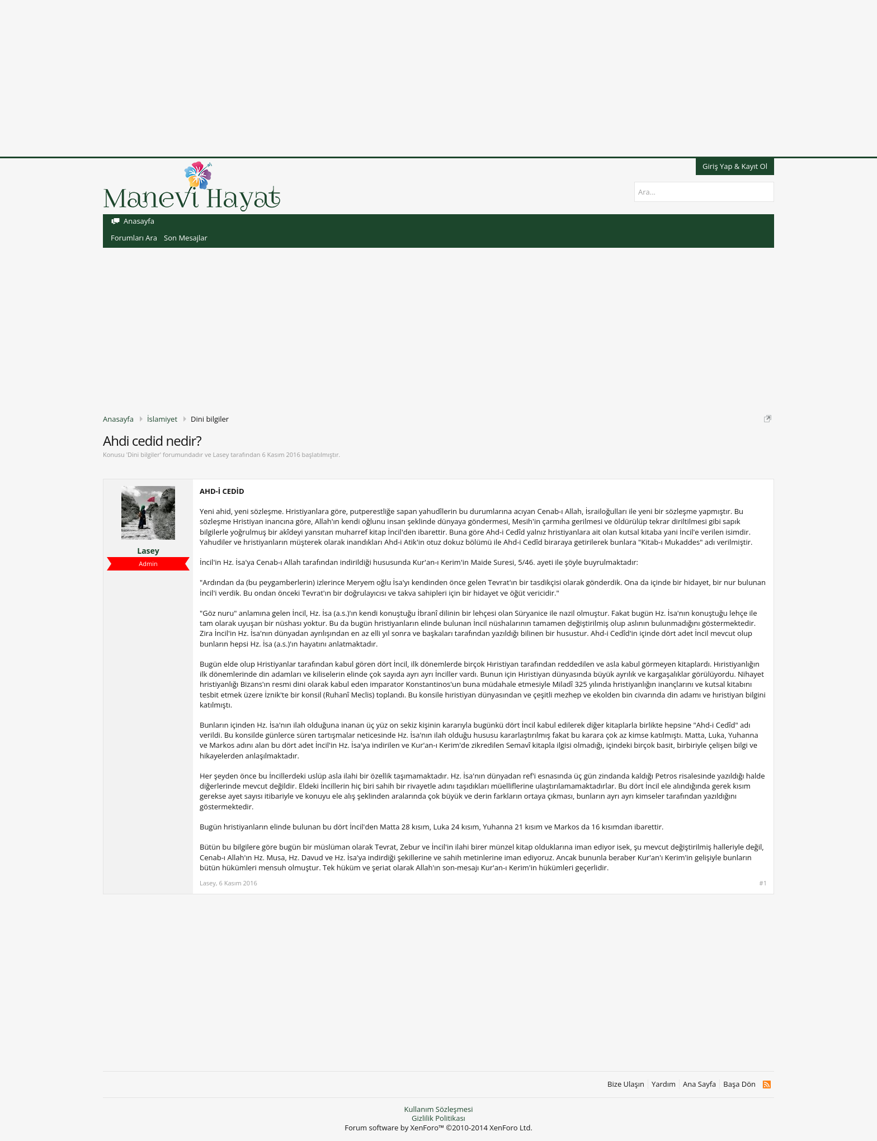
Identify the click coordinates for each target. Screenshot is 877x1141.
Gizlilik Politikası (438, 1118)
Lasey (221, 454)
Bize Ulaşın (625, 1084)
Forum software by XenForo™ (438, 1128)
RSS (766, 1084)
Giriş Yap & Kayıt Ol (734, 166)
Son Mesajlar (186, 238)
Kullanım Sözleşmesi (438, 1109)
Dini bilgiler (144, 454)
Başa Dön (739, 1084)
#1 (763, 883)
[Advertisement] (335, 78)
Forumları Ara (134, 238)
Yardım (664, 1084)
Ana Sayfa (699, 1084)
